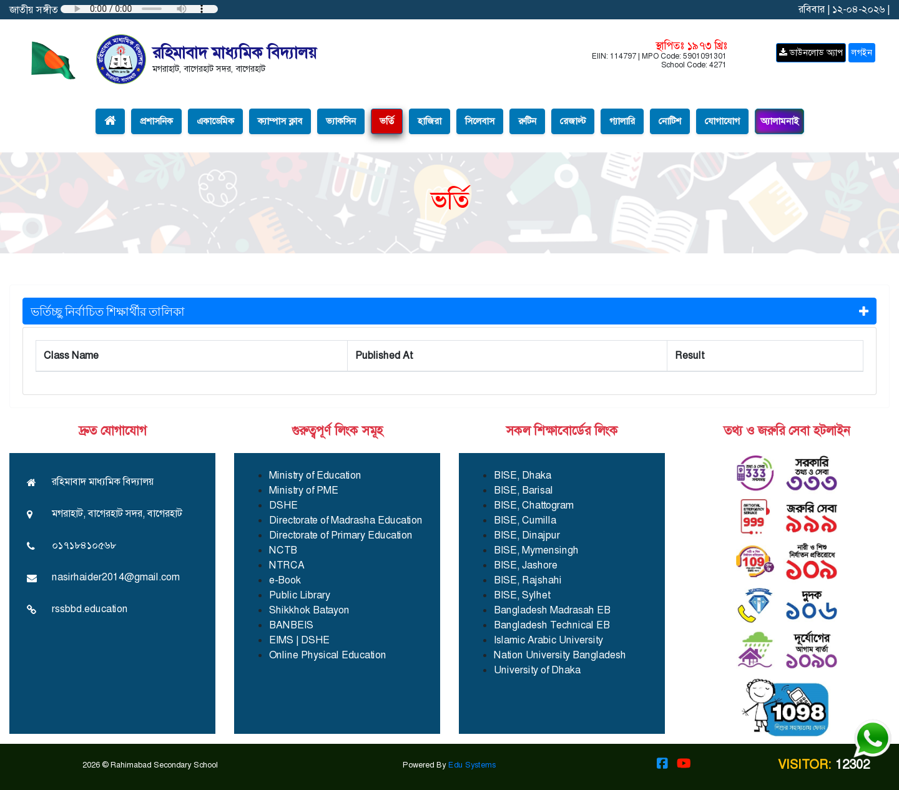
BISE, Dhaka (522, 475)
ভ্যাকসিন (341, 121)
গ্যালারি (622, 121)
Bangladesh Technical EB (552, 625)
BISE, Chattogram (534, 505)
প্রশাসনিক (156, 121)
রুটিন (527, 121)
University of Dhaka (537, 669)
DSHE (283, 505)
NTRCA (287, 565)
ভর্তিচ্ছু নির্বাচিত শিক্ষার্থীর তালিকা (449, 310)
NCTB (283, 550)
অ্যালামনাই (779, 121)
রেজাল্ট (573, 121)
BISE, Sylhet (522, 595)
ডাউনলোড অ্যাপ (811, 52)
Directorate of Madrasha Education (346, 520)
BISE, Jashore (526, 565)
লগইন (862, 52)
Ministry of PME (303, 490)
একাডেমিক (215, 121)
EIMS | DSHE (299, 639)
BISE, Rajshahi (528, 580)
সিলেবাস (479, 121)
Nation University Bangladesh (560, 654)
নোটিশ (670, 121)
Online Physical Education (327, 654)
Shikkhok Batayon (309, 610)
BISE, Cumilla (525, 520)
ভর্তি (387, 121)
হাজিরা (429, 121)
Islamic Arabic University (548, 639)
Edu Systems (472, 764)
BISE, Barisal (523, 490)
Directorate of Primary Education (341, 535)
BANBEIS (291, 625)
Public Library (299, 595)
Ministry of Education (315, 475)
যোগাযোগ (722, 121)
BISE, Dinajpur (527, 535)
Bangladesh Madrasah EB (552, 610)
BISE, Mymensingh (536, 550)
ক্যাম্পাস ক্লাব (280, 121)
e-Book (285, 580)
